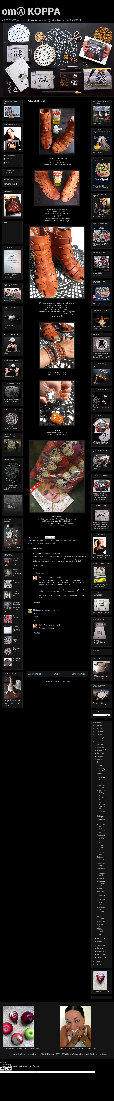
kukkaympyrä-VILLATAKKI (16, 629)
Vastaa (35, 569)
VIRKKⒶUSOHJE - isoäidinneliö (17, 572)
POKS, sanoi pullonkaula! (101, 932)
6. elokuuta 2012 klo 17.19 (55, 625)
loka (99, 753)
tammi (100, 957)
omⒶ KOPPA (31, 12)
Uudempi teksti (34, 674)
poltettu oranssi (41, 543)
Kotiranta (100, 782)
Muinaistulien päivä (101, 786)
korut (52, 540)
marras (100, 750)
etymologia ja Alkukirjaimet (9, 171)
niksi (69, 540)
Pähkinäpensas (101, 853)
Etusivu (56, 674)
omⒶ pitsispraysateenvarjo (101, 805)
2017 (98, 728)
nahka (65, 540)
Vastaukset (40, 573)
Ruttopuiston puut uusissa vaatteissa (101, 838)
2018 (98, 725)
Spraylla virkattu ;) (100, 847)
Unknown (9, 159)
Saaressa (100, 879)
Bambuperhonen (101, 875)
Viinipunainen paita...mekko (101, 894)
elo (98, 759)
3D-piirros (100, 888)
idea (41, 540)
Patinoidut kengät (101, 917)
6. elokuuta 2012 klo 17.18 (55, 577)
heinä (99, 939)
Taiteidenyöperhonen (101, 859)
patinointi (31, 543)
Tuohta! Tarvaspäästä (101, 764)
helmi (99, 954)
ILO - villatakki (16, 616)
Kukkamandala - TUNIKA (16, 650)
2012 (98, 744)
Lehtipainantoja (101, 865)
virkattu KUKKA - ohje (16, 593)
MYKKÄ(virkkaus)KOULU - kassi (17, 561)
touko (99, 945)
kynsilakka (58, 540)
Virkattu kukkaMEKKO (16, 582)
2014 (98, 738)
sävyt (55, 543)
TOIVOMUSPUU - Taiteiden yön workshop (101, 795)
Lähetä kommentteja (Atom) (59, 681)
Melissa (36, 610)
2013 (97, 741)
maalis (99, 951)
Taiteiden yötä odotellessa (101, 819)
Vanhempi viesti (79, 674)
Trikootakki (101, 921)
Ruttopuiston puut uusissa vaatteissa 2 (101, 828)
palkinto (75, 540)
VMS (41, 577)
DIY (38, 540)
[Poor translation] (8, 1069)
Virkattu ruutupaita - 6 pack (16, 639)
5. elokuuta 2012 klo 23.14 (51, 554)
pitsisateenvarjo (101, 812)
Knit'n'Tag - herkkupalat (101, 776)
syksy (50, 543)
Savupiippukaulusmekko (101, 883)
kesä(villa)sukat (101, 925)
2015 (98, 735)
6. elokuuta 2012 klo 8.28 (49, 610)
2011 (97, 961)
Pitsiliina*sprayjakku (101, 770)
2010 (98, 964)
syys (99, 756)
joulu (99, 747)
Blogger (104, 1054)
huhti (99, 948)
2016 (98, 732)
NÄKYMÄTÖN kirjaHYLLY (101, 910)
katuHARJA (101, 900)
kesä (99, 942)
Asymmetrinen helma (17, 660)
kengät (46, 540)
